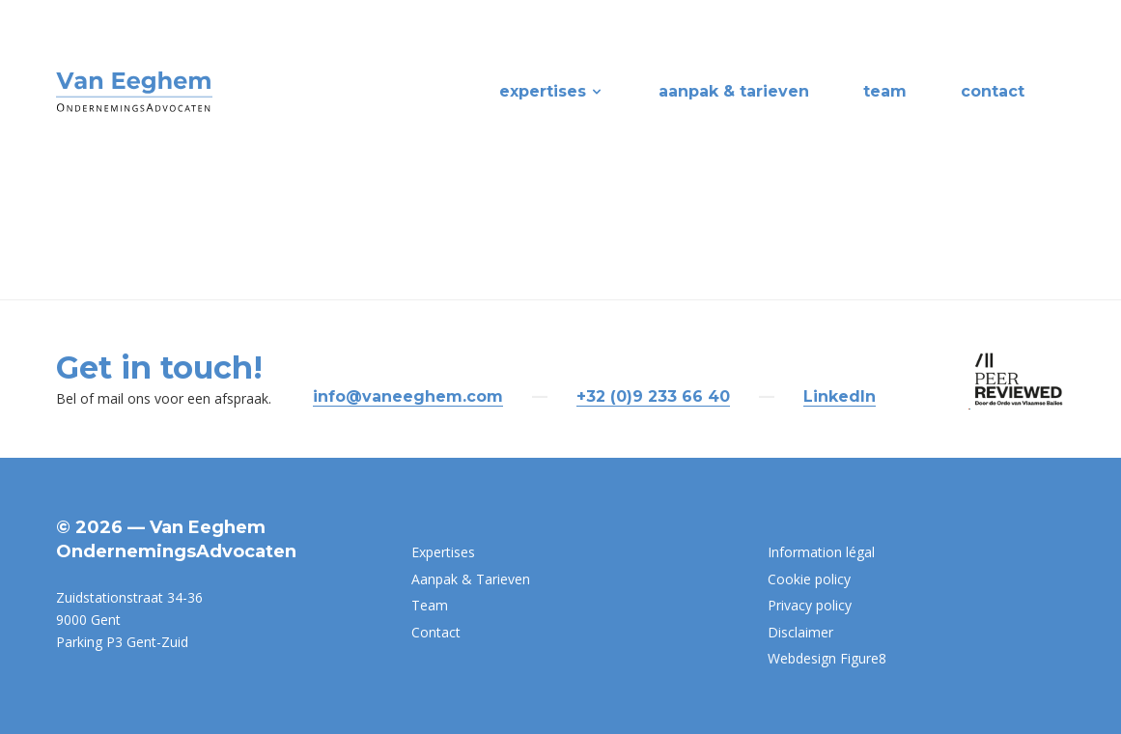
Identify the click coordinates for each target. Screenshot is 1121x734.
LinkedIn (839, 396)
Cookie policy (809, 579)
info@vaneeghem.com (408, 396)
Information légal (821, 552)
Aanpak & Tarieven (734, 91)
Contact (992, 91)
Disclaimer (800, 632)
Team (885, 91)
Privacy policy (810, 605)
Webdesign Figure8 (827, 658)
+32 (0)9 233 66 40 (653, 396)
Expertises (551, 91)
